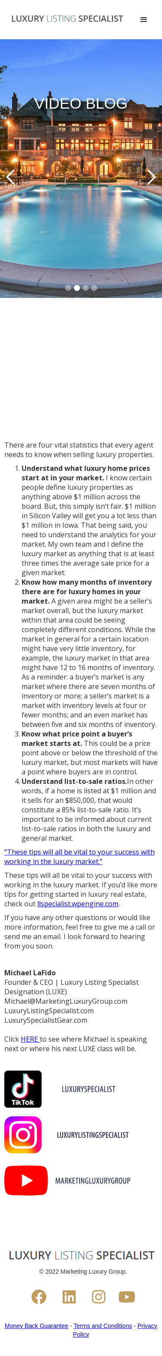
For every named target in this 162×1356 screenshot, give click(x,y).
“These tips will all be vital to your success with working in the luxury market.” (79, 856)
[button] (142, 20)
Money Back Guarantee (36, 1325)
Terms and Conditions (102, 1325)
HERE (30, 1039)
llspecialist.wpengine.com (77, 903)
